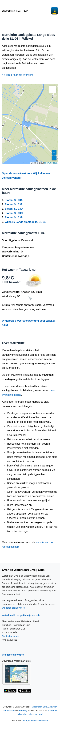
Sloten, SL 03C (14, 213)
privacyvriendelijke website (35, 720)
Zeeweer (52, 707)
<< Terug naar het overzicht (17, 74)
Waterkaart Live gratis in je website (21, 615)
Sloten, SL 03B (14, 217)
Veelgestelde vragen (13, 654)
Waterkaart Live (39, 707)
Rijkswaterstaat (50, 163)
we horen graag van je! (13, 608)
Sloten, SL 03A (14, 200)
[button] (52, 89)
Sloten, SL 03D (14, 208)
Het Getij (22, 710)
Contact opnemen (11, 636)
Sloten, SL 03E (14, 204)
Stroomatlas (9, 710)
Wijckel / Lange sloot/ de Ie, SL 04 (25, 222)
